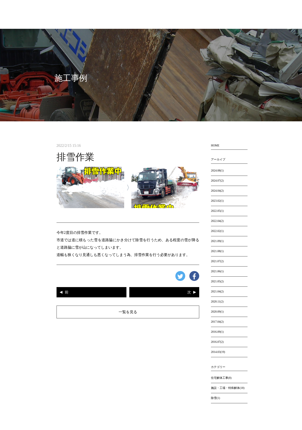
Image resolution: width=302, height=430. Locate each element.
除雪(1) (215, 398)
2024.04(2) (217, 190)
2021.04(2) (217, 291)
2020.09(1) (217, 311)
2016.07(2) (217, 341)
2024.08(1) (217, 170)
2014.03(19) (218, 352)
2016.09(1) (217, 331)
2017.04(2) (217, 321)
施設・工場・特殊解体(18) (227, 387)
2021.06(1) (217, 271)
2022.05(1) (217, 210)
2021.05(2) (217, 281)
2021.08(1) (217, 251)
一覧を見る (128, 312)
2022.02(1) (217, 231)
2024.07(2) (217, 180)
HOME (215, 145)
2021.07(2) (217, 261)
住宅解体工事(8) (221, 377)
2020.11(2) (217, 301)
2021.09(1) (217, 241)
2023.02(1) (217, 200)
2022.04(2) (217, 221)
